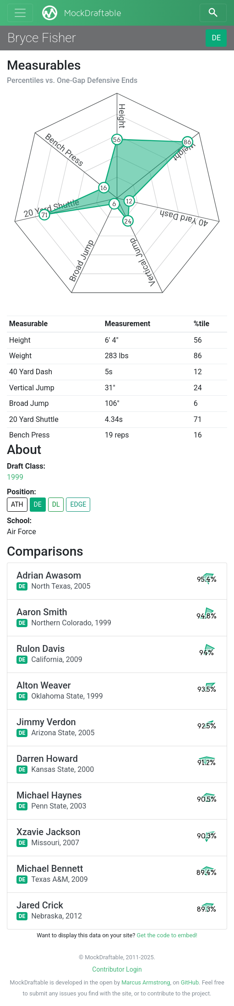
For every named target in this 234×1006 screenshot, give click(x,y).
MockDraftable (80, 13)
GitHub (190, 982)
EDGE (78, 504)
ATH (17, 504)
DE (216, 37)
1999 (15, 477)
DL (56, 504)
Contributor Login (116, 969)
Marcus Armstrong (145, 982)
